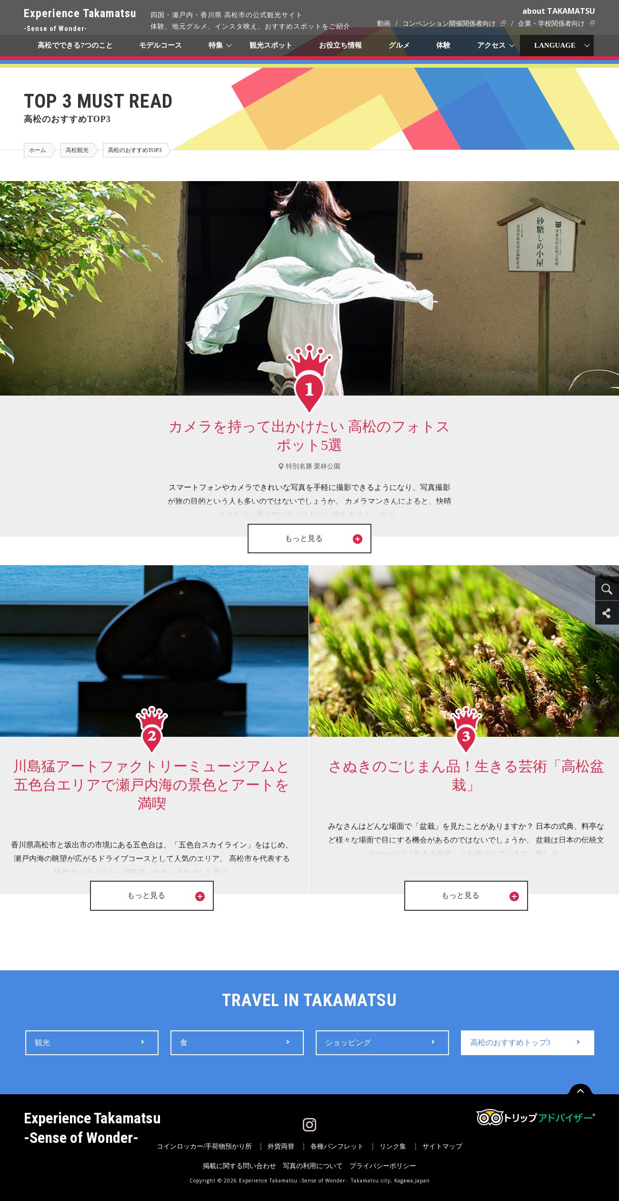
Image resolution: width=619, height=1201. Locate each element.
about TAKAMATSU (558, 11)
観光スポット (271, 45)
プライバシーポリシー (382, 1166)
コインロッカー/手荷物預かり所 (204, 1146)
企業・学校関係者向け (551, 23)
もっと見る (324, 538)
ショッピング (348, 1042)
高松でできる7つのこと (75, 45)
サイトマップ (442, 1146)
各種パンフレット (337, 1146)
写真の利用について (313, 1166)
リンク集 (392, 1146)
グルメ (399, 45)
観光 (42, 1042)
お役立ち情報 (340, 45)
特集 (216, 45)
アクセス (492, 45)
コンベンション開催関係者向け (449, 23)
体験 (444, 45)
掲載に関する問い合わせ (239, 1166)
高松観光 (77, 150)
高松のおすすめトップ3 (510, 1042)
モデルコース (161, 45)
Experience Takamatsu (80, 21)
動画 (383, 23)
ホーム (37, 150)
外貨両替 (281, 1146)
